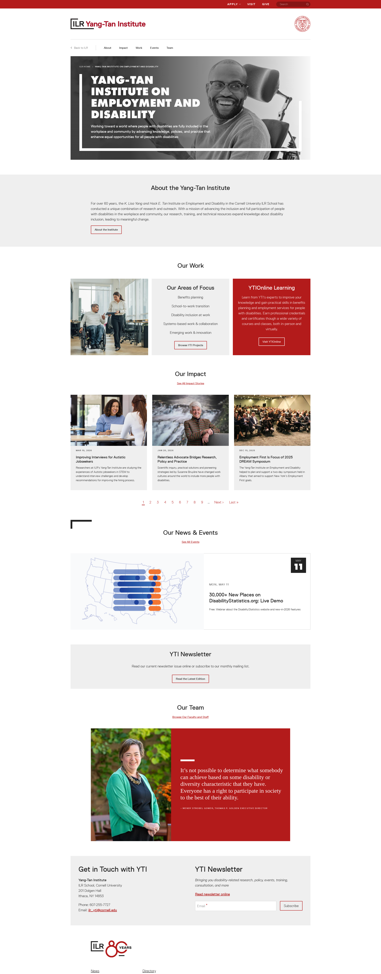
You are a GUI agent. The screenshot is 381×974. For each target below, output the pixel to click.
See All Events (190, 542)
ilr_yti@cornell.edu (102, 910)
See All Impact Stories (190, 383)
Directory (149, 971)
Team (170, 47)
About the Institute (106, 229)
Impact (123, 47)
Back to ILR (79, 48)
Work (139, 47)
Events (154, 47)
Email (201, 906)
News (95, 971)
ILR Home (85, 66)
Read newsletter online (212, 894)
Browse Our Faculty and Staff (190, 717)
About (107, 47)
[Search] (307, 4)
